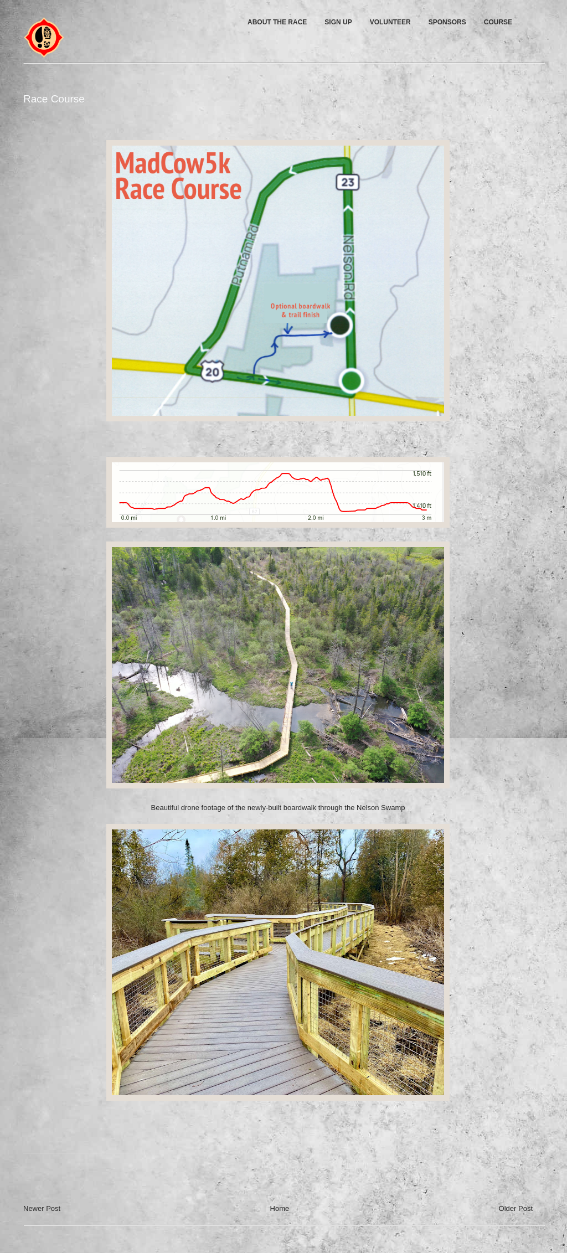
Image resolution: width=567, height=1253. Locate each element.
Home (280, 1208)
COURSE (498, 22)
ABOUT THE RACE (277, 22)
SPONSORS (447, 22)
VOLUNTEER (390, 22)
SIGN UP (338, 22)
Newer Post (41, 1208)
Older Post (516, 1208)
